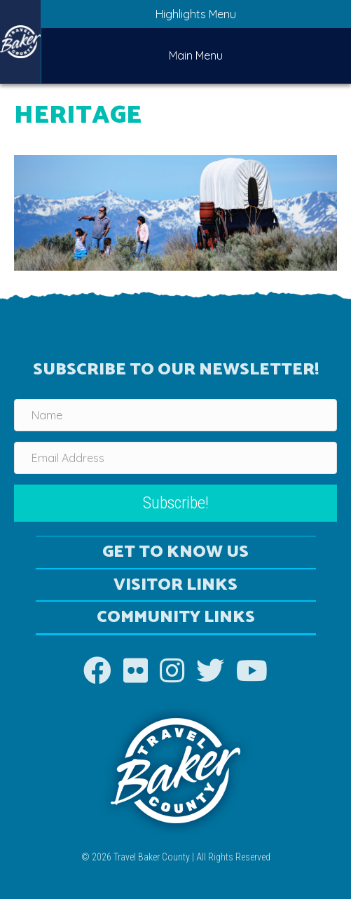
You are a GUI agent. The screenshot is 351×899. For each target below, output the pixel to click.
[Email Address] (175, 458)
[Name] (175, 415)
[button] (175, 503)
